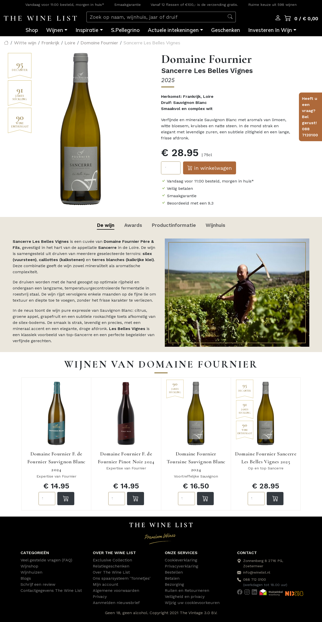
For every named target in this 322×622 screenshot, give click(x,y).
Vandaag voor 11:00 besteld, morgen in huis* (64, 5)
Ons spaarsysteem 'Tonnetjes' (122, 578)
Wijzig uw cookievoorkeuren (192, 602)
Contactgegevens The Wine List (51, 590)
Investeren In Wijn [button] (270, 30)
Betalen (172, 578)
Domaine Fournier (99, 42)
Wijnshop (29, 566)
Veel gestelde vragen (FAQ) (46, 560)
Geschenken (225, 30)
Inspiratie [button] (87, 30)
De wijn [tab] (105, 225)
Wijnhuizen (31, 572)
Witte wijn (25, 42)
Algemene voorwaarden (116, 590)
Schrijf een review (38, 584)
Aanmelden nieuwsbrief (116, 602)
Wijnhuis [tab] (215, 225)
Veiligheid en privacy (185, 596)
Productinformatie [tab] (174, 225)
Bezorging (174, 584)
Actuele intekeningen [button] (173, 30)
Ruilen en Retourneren (187, 590)
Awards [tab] (133, 225)
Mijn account (105, 584)
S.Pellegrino (125, 30)
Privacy (100, 596)
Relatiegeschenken (111, 566)
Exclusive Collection (112, 560)
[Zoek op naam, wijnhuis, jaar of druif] (155, 17)
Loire (70, 42)
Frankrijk (50, 42)
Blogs (26, 578)
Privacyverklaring (181, 566)
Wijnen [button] (54, 30)
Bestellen (174, 572)
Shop (32, 30)
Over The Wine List (111, 572)
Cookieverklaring (181, 560)
